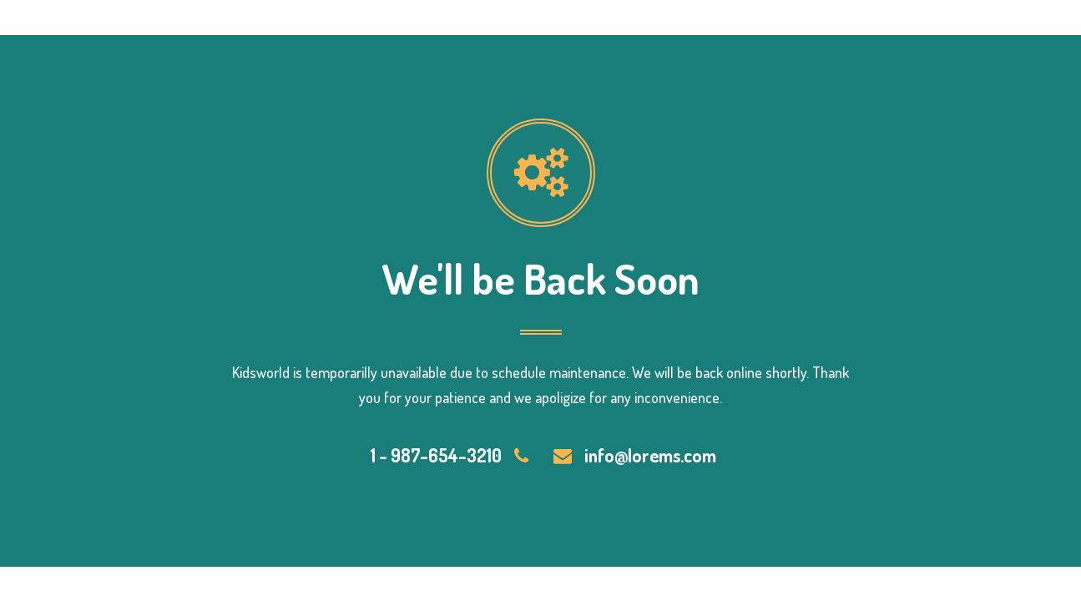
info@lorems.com (650, 455)
